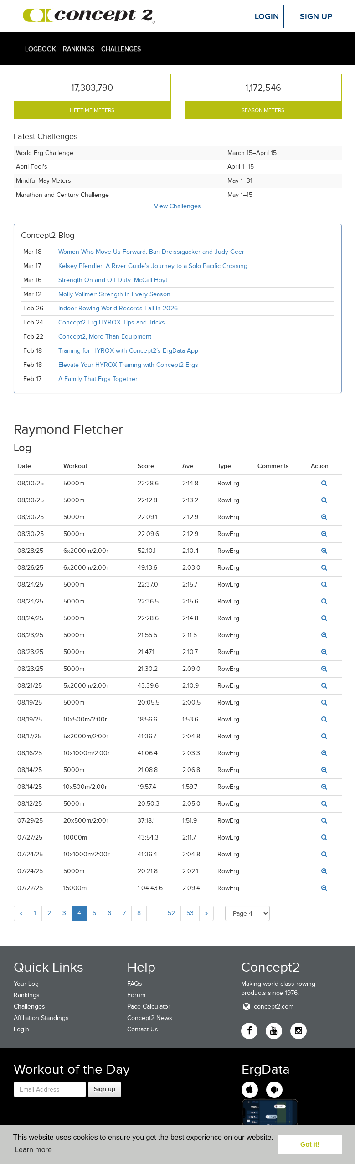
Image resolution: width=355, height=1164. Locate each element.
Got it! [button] (309, 1144)
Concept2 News (149, 1018)
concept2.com (267, 1006)
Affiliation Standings (41, 1018)
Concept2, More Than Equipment (104, 336)
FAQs (134, 983)
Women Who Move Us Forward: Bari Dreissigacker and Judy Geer (151, 251)
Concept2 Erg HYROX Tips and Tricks (111, 322)
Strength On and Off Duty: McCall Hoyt (112, 280)
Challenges (121, 48)
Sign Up (316, 16)
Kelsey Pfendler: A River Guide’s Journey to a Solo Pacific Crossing (152, 266)
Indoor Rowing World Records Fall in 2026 (118, 308)
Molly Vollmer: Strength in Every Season (114, 294)
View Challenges (177, 206)
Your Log (26, 983)
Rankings (78, 48)
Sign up (104, 1088)
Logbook (40, 48)
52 (171, 913)
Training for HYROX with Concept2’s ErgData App (128, 350)
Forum (136, 995)
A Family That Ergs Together (98, 379)
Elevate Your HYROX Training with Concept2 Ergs (128, 364)
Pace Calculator (148, 1006)
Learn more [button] (33, 1150)
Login (267, 16)
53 (190, 913)
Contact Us (142, 1029)
